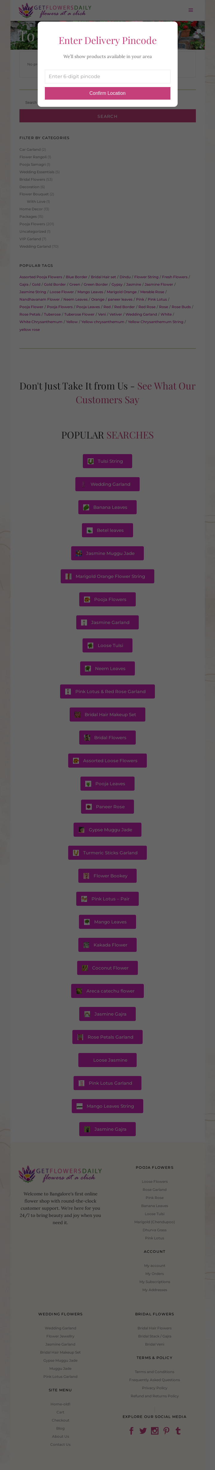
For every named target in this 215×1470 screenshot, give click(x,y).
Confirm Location (107, 93)
